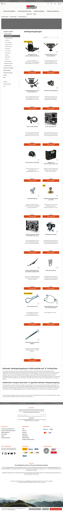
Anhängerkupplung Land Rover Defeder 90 (51, 55)
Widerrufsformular (25, 440)
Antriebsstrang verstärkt (9, 38)
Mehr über (24, 433)
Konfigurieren (45, 509)
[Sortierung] (51, 37)
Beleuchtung (7, 40)
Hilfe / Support (4, 436)
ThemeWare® (43, 484)
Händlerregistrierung (5, 434)
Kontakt (2, 438)
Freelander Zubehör (8, 65)
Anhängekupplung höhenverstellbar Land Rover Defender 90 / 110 (32, 55)
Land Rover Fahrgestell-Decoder (7, 431)
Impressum (24, 434)
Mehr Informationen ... (12, 509)
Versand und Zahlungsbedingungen (8, 433)
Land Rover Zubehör (8, 31)
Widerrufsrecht (25, 438)
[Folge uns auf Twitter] (8, 456)
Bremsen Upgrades (8, 42)
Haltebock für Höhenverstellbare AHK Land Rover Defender (51, 164)
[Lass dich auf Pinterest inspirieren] (14, 456)
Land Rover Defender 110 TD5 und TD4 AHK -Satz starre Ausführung (32, 237)
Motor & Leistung (8, 50)
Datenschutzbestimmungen (27, 422)
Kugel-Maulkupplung (32, 199)
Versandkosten (28, 483)
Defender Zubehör (8, 33)
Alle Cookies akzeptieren (56, 509)
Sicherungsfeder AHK (32, 308)
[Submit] (43, 418)
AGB (45, 422)
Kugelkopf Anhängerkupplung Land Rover (51, 200)
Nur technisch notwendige (35, 509)
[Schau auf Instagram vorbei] (5, 456)
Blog (4, 77)
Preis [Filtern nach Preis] (11, 86)
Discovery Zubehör (7, 61)
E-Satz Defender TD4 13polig (32, 163)
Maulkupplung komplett (50, 236)
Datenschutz (24, 436)
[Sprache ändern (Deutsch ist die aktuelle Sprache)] (3, 4)
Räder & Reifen (7, 57)
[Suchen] (47, 4)
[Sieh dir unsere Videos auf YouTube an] (11, 456)
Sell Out (5, 75)
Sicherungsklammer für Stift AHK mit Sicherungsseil (51, 309)
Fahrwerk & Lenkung (8, 46)
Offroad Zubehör (7, 70)
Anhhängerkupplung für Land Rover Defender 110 (32, 91)
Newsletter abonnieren (5, 440)
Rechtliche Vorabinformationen (28, 442)
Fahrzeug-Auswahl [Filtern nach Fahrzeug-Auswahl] (11, 84)
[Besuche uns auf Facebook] (2, 456)
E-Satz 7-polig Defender (32, 127)
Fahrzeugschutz (7, 48)
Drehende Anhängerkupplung (51, 90)
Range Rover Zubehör (8, 63)
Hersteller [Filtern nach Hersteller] (11, 81)
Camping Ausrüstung (8, 72)
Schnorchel (7, 59)
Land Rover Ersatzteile (8, 67)
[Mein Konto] (55, 4)
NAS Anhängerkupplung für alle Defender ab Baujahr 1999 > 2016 (32, 273)
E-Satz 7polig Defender (50, 127)
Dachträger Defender (8, 44)
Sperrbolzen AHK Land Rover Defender (32, 346)
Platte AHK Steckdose (51, 272)
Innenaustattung (7, 52)
